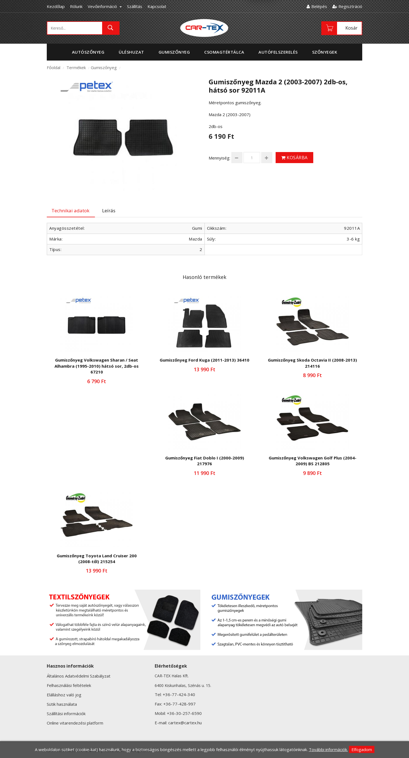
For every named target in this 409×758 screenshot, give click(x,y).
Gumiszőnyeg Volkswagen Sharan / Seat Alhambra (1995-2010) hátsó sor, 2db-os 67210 (97, 366)
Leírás (108, 210)
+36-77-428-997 (179, 704)
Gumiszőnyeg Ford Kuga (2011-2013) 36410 (204, 360)
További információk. (328, 749)
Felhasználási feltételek (69, 685)
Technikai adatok (70, 210)
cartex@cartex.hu (185, 722)
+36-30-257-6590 (184, 713)
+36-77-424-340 (179, 694)
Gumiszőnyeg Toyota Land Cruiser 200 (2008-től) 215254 (97, 558)
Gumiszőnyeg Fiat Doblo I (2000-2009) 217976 (204, 460)
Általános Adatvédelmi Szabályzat (78, 676)
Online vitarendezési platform (75, 723)
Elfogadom (361, 749)
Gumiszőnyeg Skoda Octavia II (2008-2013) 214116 (312, 362)
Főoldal (53, 67)
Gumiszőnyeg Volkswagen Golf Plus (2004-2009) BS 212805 (312, 460)
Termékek (76, 67)
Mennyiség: (219, 158)
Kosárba (294, 158)
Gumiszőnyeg (104, 67)
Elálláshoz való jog (64, 694)
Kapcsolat (156, 6)
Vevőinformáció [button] (105, 6)
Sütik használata (62, 704)
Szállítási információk (66, 713)
